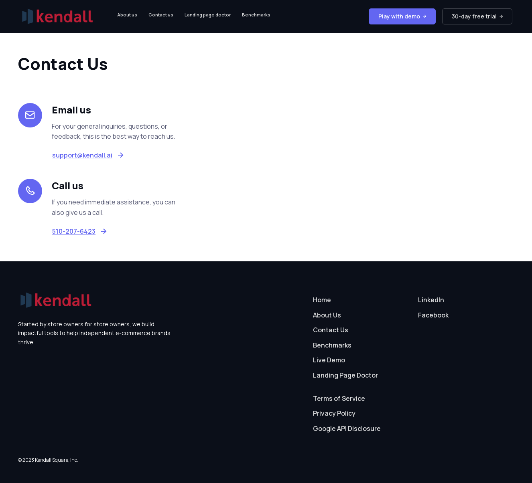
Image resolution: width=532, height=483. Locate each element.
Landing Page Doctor (345, 375)
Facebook (433, 315)
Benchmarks (256, 15)
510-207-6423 (73, 231)
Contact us (160, 15)
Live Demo (329, 360)
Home (322, 299)
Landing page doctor (208, 15)
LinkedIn (431, 299)
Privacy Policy (334, 413)
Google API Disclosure (347, 428)
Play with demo (402, 16)
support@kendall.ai (82, 155)
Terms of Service (339, 398)
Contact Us (330, 329)
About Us (327, 315)
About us (127, 15)
